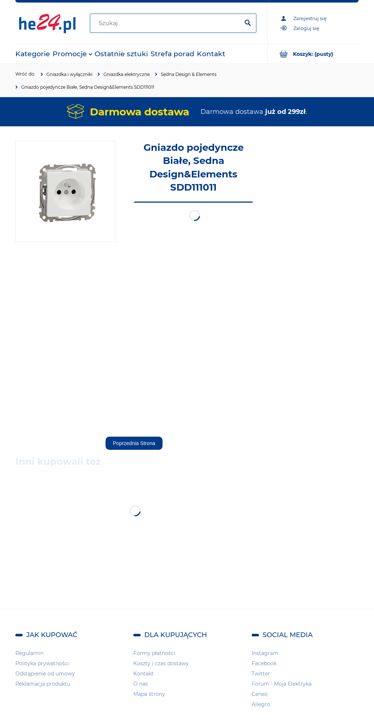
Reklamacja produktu (42, 684)
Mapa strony (149, 694)
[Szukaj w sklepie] (166, 23)
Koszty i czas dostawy (161, 663)
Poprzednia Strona (134, 443)
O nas (140, 684)
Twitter (261, 673)
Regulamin (29, 653)
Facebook (264, 663)
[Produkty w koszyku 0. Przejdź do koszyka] (313, 54)
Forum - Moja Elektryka (282, 684)
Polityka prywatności (42, 663)
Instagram (265, 653)
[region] (315, 250)
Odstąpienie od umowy (45, 673)
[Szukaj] (247, 23)
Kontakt (143, 673)
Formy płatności (154, 653)
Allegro (261, 704)
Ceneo (260, 694)
